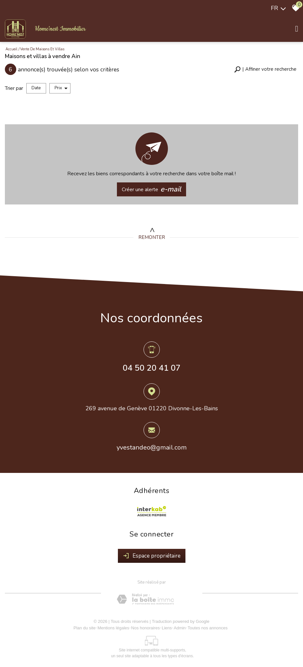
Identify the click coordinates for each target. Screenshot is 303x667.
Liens (167, 627)
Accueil (11, 49)
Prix (61, 88)
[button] (265, 69)
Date (36, 88)
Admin (180, 627)
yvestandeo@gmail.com (152, 448)
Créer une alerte (152, 189)
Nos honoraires (145, 627)
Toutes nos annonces (208, 627)
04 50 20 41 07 (152, 368)
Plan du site (84, 627)
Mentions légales (113, 627)
